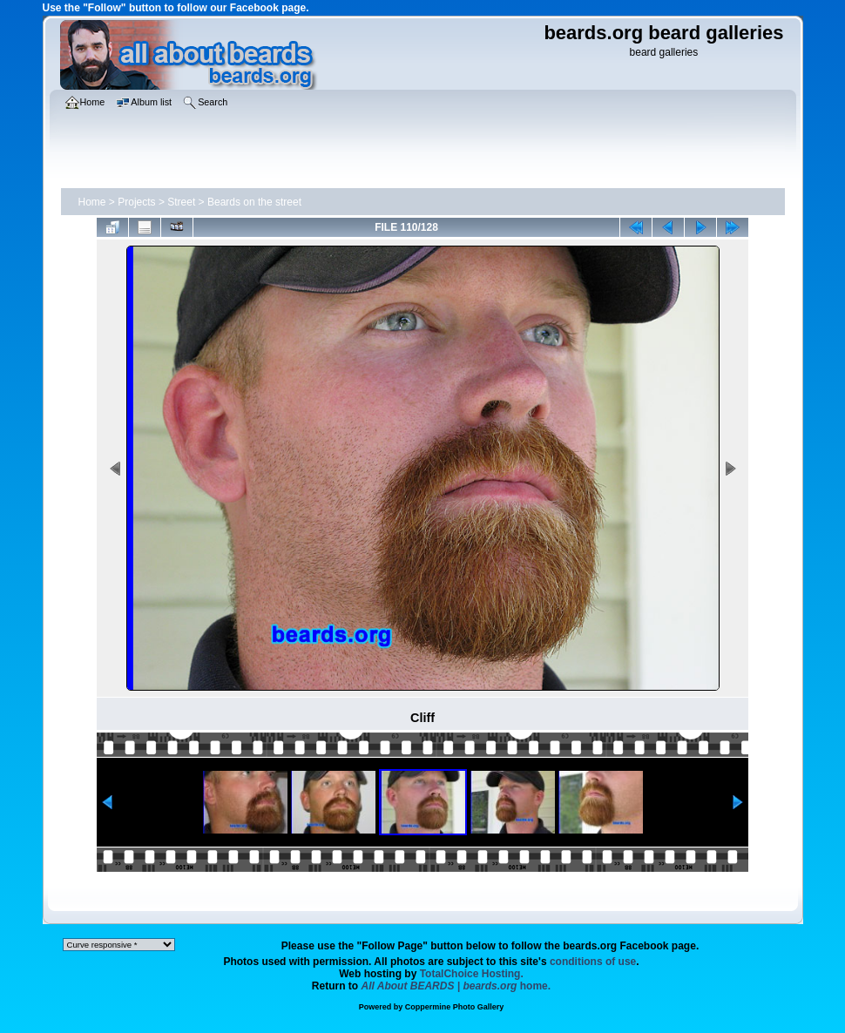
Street (181, 202)
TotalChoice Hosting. (472, 974)
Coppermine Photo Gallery (454, 1007)
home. (456, 986)
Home (92, 202)
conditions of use (593, 961)
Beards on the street (254, 202)
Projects (136, 202)
